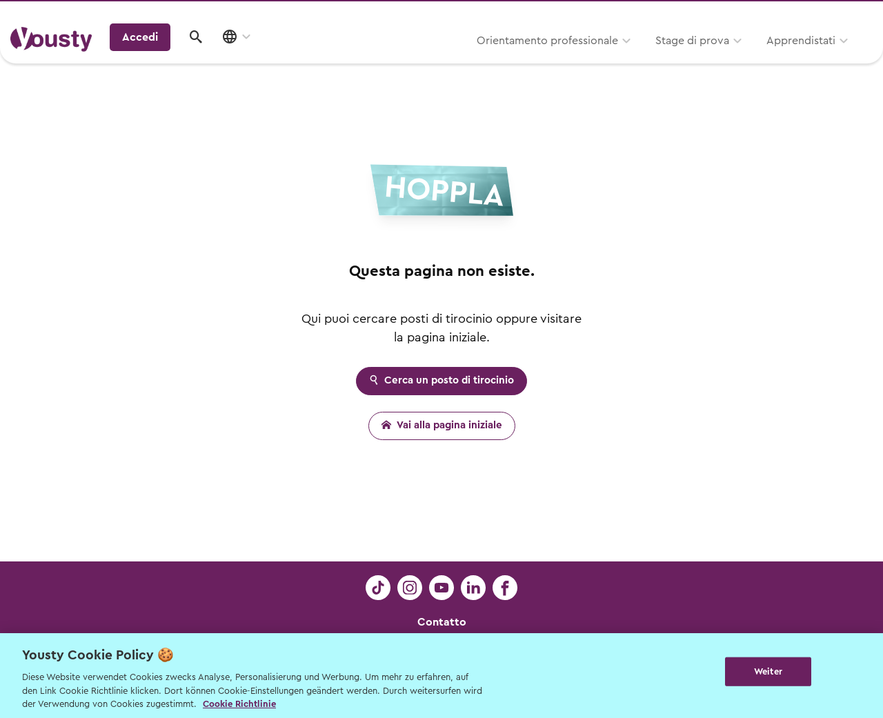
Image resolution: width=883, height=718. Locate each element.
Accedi (765, 57)
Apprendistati (647, 60)
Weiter (768, 674)
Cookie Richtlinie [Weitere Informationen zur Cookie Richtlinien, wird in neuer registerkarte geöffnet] (239, 703)
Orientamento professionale (394, 60)
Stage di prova (539, 60)
